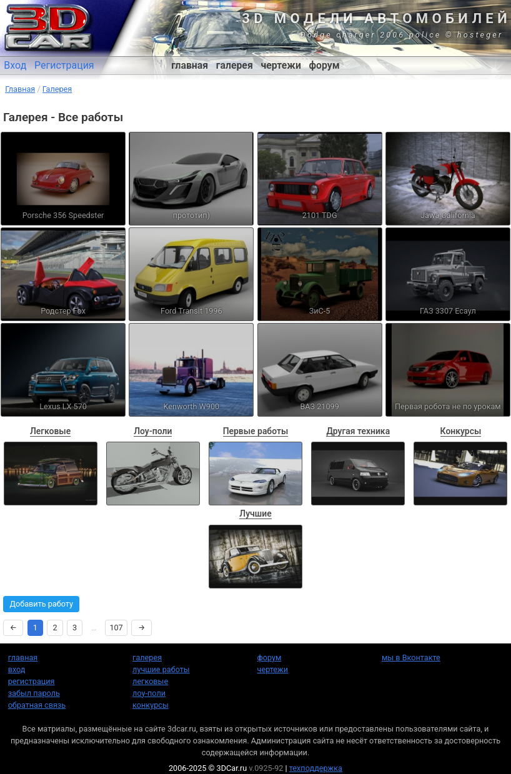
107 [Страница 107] (115, 627)
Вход (15, 65)
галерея (234, 65)
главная (189, 65)
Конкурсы (461, 431)
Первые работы (256, 431)
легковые (150, 681)
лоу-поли (149, 693)
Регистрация (64, 65)
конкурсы (150, 705)
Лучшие (255, 513)
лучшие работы (161, 669)
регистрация (31, 681)
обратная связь (37, 705)
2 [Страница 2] (54, 627)
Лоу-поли (153, 431)
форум (324, 65)
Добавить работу (41, 603)
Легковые (50, 431)
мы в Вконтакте (411, 657)
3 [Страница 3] (74, 627)
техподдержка (315, 768)
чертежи (280, 65)
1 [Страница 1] (35, 627)
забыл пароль (34, 693)
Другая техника (358, 431)
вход (17, 669)
